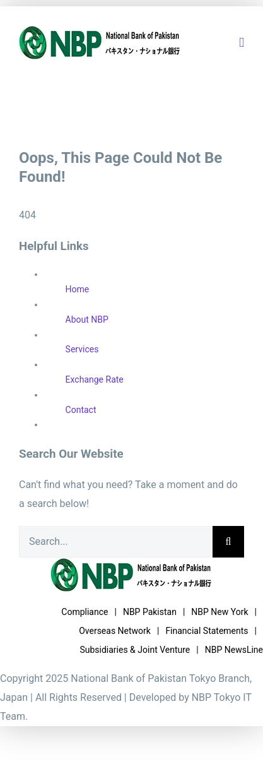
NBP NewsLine (234, 650)
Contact (81, 410)
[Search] (228, 542)
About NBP (87, 319)
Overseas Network (115, 631)
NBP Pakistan (150, 612)
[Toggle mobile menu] (241, 42)
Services (82, 349)
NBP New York (219, 612)
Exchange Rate (95, 379)
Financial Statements (206, 631)
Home (78, 289)
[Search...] (116, 542)
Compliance (84, 612)
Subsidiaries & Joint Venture (134, 650)
